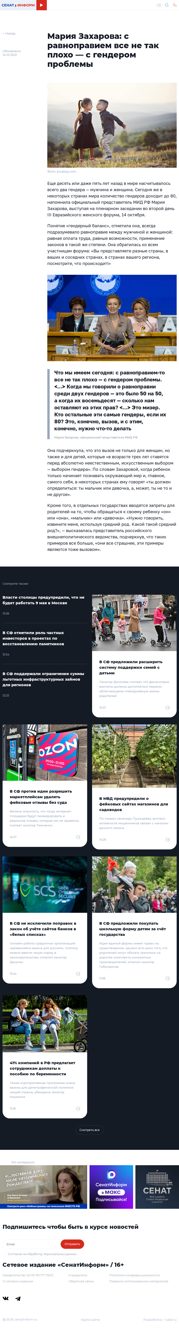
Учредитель (78, 1275)
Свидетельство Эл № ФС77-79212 (28, 1275)
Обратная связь (81, 1281)
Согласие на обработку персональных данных (42, 1254)
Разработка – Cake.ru (160, 1319)
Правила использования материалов (138, 1281)
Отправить (72, 1244)
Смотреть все (89, 1130)
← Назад (9, 33)
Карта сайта (90, 1319)
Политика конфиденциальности (134, 1275)
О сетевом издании (18, 1281)
